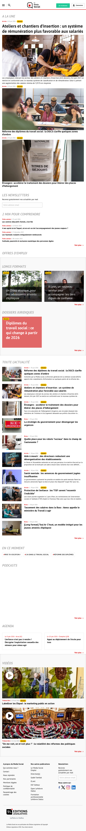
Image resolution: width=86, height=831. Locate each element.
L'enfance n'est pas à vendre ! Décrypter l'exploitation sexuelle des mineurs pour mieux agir (22, 642)
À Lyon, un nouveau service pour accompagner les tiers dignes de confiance (61, 292)
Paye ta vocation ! (12, 554)
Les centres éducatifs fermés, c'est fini (17, 222)
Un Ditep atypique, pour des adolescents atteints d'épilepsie (21, 294)
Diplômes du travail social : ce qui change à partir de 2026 (22, 330)
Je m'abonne (63, 6)
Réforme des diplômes (63, 554)
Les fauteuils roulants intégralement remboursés (22, 235)
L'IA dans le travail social (37, 554)
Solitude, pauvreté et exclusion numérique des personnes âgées (28, 241)
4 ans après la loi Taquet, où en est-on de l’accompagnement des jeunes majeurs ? (35, 228)
